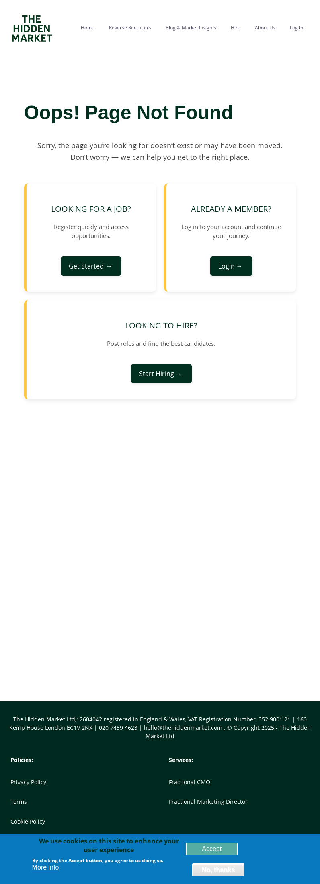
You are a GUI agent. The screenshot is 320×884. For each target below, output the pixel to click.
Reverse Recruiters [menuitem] (130, 27)
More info (45, 868)
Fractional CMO (189, 782)
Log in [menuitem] (296, 27)
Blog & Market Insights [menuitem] (191, 27)
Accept (212, 850)
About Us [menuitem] (265, 27)
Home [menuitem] (87, 27)
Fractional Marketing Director (208, 802)
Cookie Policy (27, 821)
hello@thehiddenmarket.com (184, 727)
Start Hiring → (161, 373)
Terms (18, 802)
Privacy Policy (28, 782)
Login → (231, 266)
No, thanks (218, 871)
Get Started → (91, 266)
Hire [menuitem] (235, 27)
